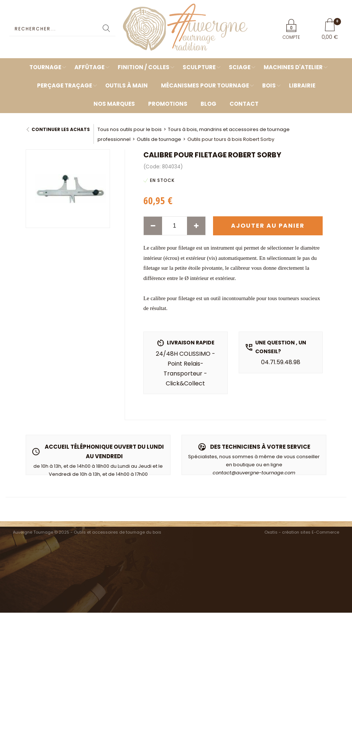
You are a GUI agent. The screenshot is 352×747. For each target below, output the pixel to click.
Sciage (239, 67)
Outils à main (126, 85)
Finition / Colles (143, 67)
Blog (208, 104)
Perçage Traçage (64, 85)
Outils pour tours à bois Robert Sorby (230, 139)
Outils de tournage (159, 139)
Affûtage (89, 67)
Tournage (45, 67)
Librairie (302, 85)
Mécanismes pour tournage (205, 85)
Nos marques (114, 104)
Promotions (167, 104)
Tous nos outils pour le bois (130, 129)
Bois (269, 85)
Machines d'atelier (293, 67)
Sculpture (199, 67)
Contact (244, 104)
